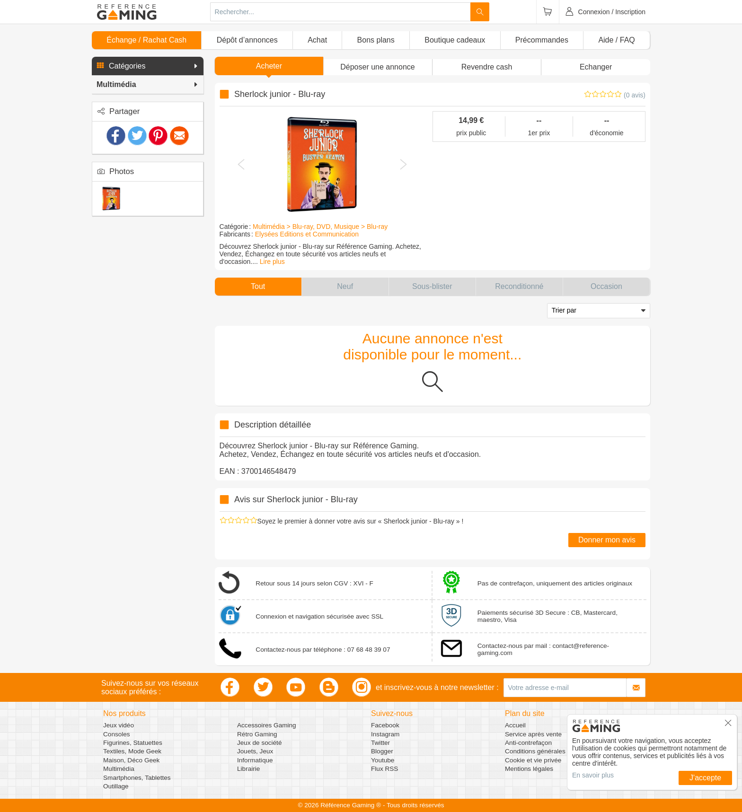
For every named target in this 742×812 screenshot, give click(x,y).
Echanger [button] (596, 67)
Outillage (116, 786)
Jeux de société (259, 742)
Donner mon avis (607, 540)
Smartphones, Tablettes (137, 777)
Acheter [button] (269, 66)
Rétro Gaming (257, 734)
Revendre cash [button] (486, 67)
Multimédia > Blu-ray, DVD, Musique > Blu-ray (320, 226)
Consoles (116, 734)
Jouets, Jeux (255, 751)
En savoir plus (593, 775)
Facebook (385, 725)
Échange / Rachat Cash (146, 40)
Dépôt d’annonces (247, 40)
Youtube (382, 760)
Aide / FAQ (616, 40)
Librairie (248, 768)
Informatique (255, 760)
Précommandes (541, 40)
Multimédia (118, 768)
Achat (317, 40)
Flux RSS (384, 768)
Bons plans (376, 40)
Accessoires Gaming (266, 725)
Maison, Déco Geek (131, 760)
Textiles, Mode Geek (132, 751)
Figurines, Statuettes (132, 742)
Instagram (385, 734)
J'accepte (705, 778)
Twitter (380, 742)
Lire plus (272, 261)
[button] (147, 66)
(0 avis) (634, 95)
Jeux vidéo (118, 725)
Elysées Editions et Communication (307, 234)
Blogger (382, 751)
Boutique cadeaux (454, 40)
